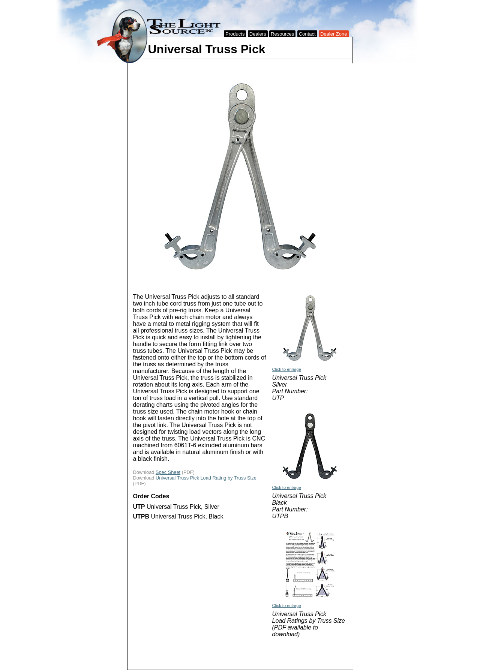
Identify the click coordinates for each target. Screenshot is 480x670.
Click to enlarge (286, 369)
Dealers (257, 34)
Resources (282, 34)
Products (234, 34)
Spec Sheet (168, 472)
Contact (307, 34)
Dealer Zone (333, 34)
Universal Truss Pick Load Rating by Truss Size (206, 478)
